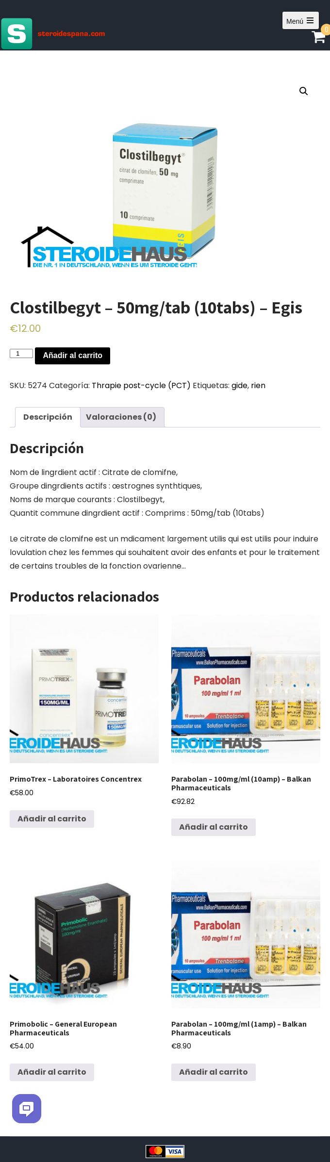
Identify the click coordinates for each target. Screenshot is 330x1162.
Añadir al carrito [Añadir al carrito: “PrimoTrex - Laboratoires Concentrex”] (51, 818)
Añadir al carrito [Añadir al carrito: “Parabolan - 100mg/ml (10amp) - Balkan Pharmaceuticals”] (213, 827)
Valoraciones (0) (121, 417)
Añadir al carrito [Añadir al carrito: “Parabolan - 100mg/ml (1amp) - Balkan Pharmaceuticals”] (213, 1072)
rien (258, 385)
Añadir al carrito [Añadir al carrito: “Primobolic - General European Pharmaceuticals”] (51, 1072)
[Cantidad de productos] (21, 353)
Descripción (47, 417)
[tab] (48, 417)
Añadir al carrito (72, 355)
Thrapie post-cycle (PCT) (141, 385)
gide (239, 385)
